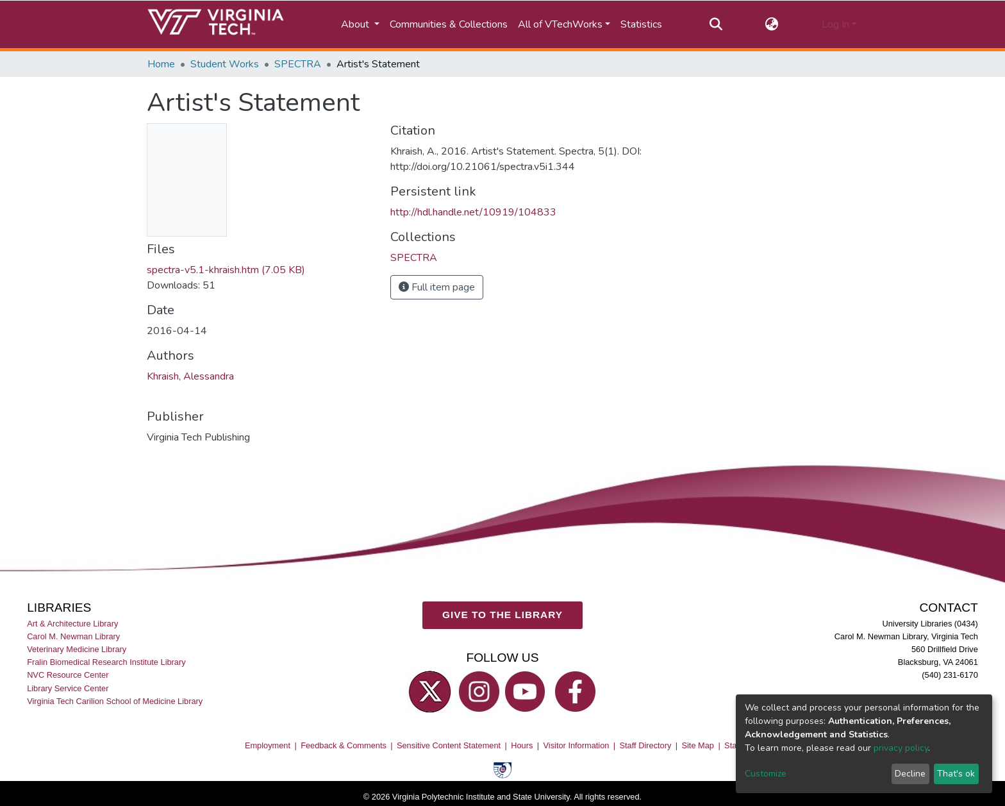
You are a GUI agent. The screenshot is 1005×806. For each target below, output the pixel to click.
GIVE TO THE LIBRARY (502, 614)
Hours (522, 745)
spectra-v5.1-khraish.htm (226, 270)
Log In (835, 24)
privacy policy (901, 748)
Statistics (641, 24)
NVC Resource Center (67, 675)
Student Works (224, 64)
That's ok (956, 774)
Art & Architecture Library (72, 623)
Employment (267, 745)
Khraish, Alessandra (190, 376)
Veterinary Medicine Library (76, 649)
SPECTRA (297, 64)
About (356, 24)
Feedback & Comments (343, 745)
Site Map (697, 745)
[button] (772, 24)
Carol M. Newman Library (73, 636)
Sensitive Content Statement (449, 745)
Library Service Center (67, 688)
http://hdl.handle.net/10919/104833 (473, 212)
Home (161, 64)
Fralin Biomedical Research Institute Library (106, 662)
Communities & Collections (449, 24)
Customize (765, 774)
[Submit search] (716, 24)
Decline (910, 774)
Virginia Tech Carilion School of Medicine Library (115, 700)
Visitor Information (577, 745)
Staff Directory (646, 745)
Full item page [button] (437, 287)
